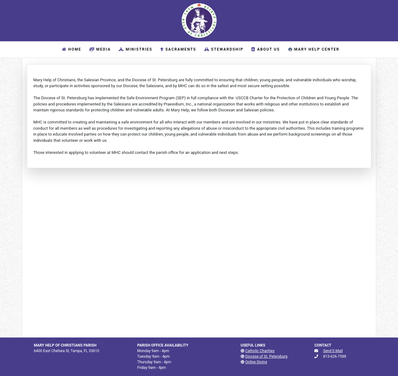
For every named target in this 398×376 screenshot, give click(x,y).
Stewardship (223, 49)
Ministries (134, 49)
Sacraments (177, 49)
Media (99, 49)
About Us (265, 49)
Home (72, 48)
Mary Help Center (312, 49)
